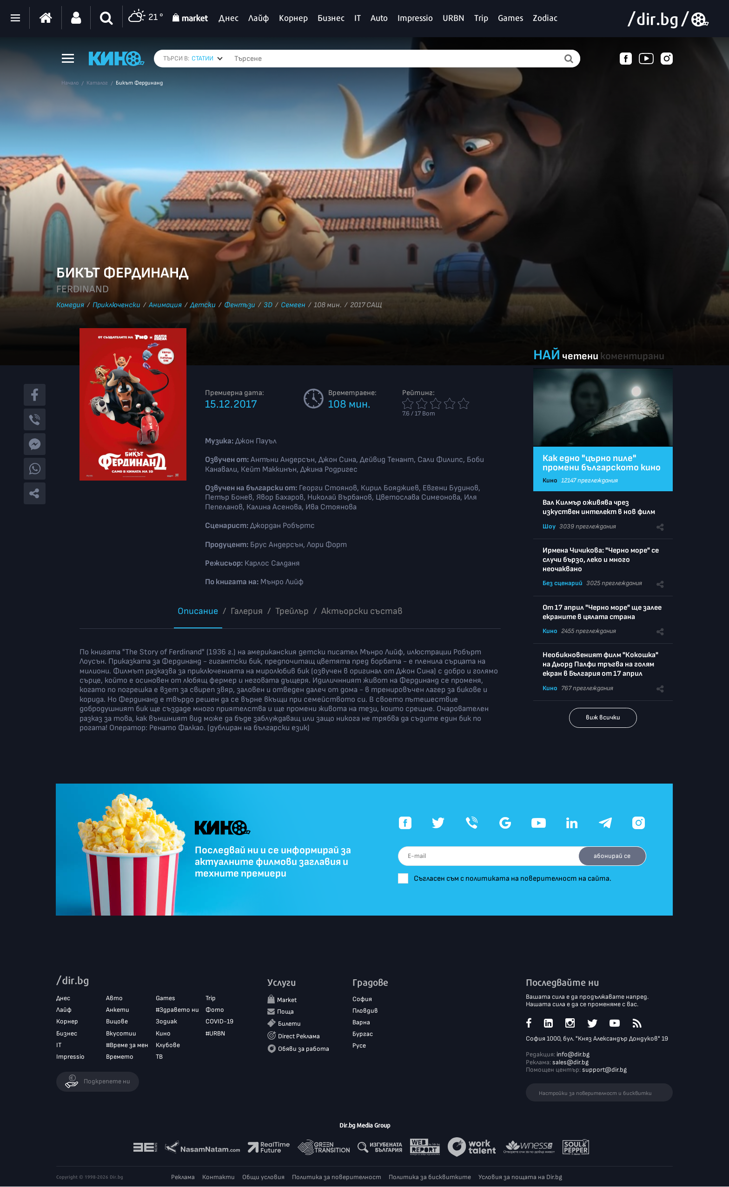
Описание (198, 611)
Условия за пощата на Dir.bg (520, 1177)
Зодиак (166, 1022)
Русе (359, 1046)
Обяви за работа (303, 1049)
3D (268, 305)
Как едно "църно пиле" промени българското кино (602, 463)
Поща (285, 1012)
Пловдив (365, 1011)
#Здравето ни (177, 1010)
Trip (210, 998)
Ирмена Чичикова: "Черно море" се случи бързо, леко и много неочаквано (601, 560)
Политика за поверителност (336, 1177)
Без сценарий (563, 583)
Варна (361, 1023)
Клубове (168, 1045)
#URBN (215, 1033)
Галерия (247, 611)
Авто (114, 998)
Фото (214, 1010)
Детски (203, 305)
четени (580, 356)
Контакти (218, 1177)
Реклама (183, 1177)
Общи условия (263, 1177)
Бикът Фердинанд (139, 83)
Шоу (549, 526)
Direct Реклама (299, 1037)
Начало (70, 83)
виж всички (603, 717)
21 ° (145, 17)
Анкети (117, 1010)
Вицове (117, 1022)
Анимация (165, 305)
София (362, 999)
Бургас (362, 1034)
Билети (289, 1024)
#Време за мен (127, 1045)
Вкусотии (121, 1033)
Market (287, 1000)
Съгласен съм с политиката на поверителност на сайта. (518, 878)
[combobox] (207, 58)
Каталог (97, 83)
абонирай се (611, 856)
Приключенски (116, 305)
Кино (550, 480)
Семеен (293, 305)
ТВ (159, 1057)
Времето (119, 1057)
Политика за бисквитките (430, 1177)
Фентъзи (239, 305)
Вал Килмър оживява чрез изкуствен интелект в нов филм (599, 507)
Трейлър (292, 611)
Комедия (70, 305)
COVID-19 (219, 1022)
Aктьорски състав (362, 611)
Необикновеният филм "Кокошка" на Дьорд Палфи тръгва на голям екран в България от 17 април (600, 664)
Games (165, 998)
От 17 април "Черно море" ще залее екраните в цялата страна (602, 612)
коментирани (632, 356)
